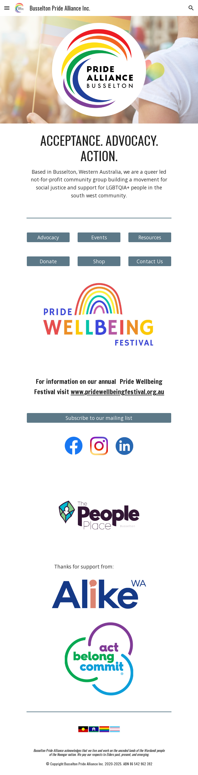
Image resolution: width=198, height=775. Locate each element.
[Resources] (149, 237)
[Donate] (48, 261)
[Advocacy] (48, 237)
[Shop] (99, 261)
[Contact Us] (149, 261)
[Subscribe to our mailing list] (99, 418)
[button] (7, 8)
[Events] (99, 237)
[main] (99, 166)
